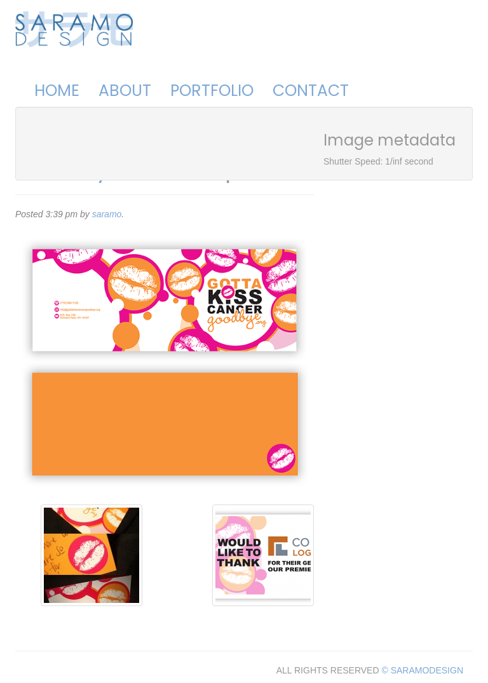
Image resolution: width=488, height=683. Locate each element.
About (124, 90)
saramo (107, 214)
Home (56, 90)
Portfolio (212, 90)
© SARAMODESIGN (422, 670)
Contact (311, 90)
